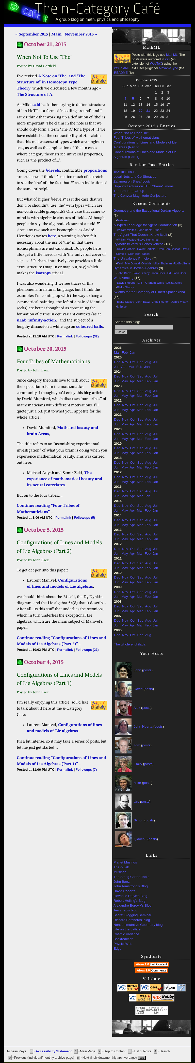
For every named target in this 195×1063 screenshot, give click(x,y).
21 (148, 111)
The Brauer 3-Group (128, 191)
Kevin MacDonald (128, 263)
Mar (117, 352)
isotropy (43, 273)
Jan (132, 352)
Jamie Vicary (179, 301)
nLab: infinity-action (36, 320)
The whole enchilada (129, 644)
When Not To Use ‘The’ (131, 133)
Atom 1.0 (152, 964)
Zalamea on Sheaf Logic (132, 181)
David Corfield (126, 248)
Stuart (157, 229)
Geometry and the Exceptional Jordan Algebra (148, 210)
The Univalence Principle (132, 258)
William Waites (126, 229)
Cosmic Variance (126, 934)
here (52, 236)
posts (147, 670)
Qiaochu (140, 839)
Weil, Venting (123, 278)
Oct (132, 362)
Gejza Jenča (174, 282)
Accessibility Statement (54, 1051)
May (124, 381)
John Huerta (143, 726)
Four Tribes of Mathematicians (136, 137)
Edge (117, 948)
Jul (155, 362)
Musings (119, 872)
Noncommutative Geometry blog (138, 925)
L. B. (140, 282)
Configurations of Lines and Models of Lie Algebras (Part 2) (144, 144)
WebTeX (156, 63)
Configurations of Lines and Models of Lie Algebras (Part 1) (144, 154)
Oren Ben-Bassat (168, 248)
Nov (125, 362)
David (138, 689)
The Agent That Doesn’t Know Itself (140, 235)
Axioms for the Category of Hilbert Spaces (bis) (149, 292)
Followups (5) (84, 517)
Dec (117, 362)
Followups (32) (87, 336)
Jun (117, 367)
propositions (95, 171)
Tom (137, 745)
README (121, 73)
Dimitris (146, 263)
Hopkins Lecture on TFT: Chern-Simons (143, 186)
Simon (138, 820)
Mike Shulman (162, 263)
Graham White (154, 282)
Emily (138, 764)
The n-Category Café (97, 10)
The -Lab (121, 867)
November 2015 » (81, 34)
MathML (172, 55)
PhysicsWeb (122, 944)
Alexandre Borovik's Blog (132, 905)
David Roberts (126, 282)
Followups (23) (87, 650)
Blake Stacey (141, 273)
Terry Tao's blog (125, 910)
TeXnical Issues (125, 172)
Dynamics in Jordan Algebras (135, 268)
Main (56, 34)
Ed (169, 273)
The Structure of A (34, 95)
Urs (136, 801)
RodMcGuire (182, 263)
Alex (137, 708)
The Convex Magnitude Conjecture (140, 195)
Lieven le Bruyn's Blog (130, 896)
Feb (125, 352)
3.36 (156, 1012)
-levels (53, 171)
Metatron (122, 220)
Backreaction (123, 939)
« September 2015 (31, 34)
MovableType (168, 68)
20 (140, 111)
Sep (140, 362)
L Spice (122, 306)
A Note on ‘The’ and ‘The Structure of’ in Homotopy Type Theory (51, 82)
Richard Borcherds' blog (131, 920)
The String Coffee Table (131, 877)
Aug (148, 362)
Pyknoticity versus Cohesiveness (138, 244)
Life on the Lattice (127, 929)
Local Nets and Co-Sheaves (134, 176)
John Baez (145, 229)
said (36, 105)
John (137, 670)
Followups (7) (86, 769)
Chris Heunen (160, 301)
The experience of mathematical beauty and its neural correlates (64, 479)
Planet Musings (125, 862)
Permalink (65, 336)
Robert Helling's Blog (129, 901)
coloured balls (89, 327)
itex (167, 59)
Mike (137, 783)
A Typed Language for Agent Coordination (145, 225)
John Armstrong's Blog (130, 886)
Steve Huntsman (148, 239)
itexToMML (121, 68)
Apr (124, 367)
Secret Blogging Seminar (132, 915)
